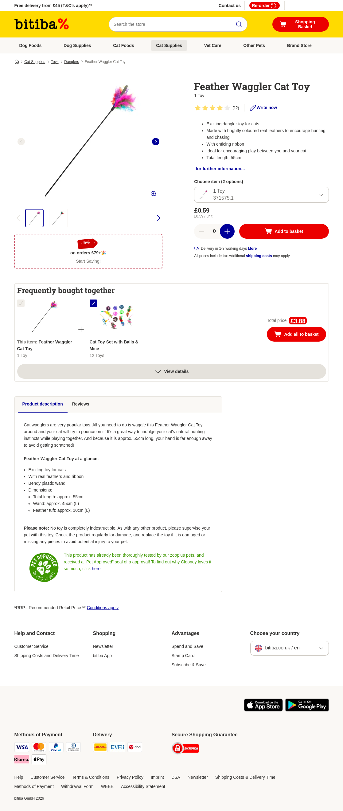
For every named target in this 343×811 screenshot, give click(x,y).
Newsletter (103, 646)
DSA (175, 777)
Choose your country (275, 633)
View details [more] (171, 371)
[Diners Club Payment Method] (73, 748)
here (96, 568)
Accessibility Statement (143, 786)
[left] (21, 141)
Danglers (71, 62)
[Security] (185, 749)
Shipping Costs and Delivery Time (46, 655)
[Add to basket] (284, 231)
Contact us (230, 5)
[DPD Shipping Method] (134, 748)
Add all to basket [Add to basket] (300, 335)
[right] (155, 141)
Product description (42, 404)
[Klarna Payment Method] (21, 760)
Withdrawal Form (77, 786)
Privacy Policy (130, 777)
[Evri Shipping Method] (117, 748)
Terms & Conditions (90, 777)
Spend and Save (188, 646)
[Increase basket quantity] (227, 231)
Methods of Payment (34, 786)
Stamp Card (183, 655)
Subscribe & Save (189, 664)
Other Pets (254, 45)
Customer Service (31, 646)
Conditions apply (103, 607)
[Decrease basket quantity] (201, 231)
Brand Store (299, 45)
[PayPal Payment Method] (56, 748)
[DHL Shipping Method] (100, 748)
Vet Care (212, 45)
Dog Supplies (77, 45)
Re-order (264, 5)
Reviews (80, 404)
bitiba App (102, 655)
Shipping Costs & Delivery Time (245, 777)
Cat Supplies (169, 45)
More (252, 248)
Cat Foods (123, 45)
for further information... (220, 168)
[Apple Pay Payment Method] (39, 760)
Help (18, 777)
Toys (55, 62)
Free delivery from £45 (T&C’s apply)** (53, 5)
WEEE (107, 786)
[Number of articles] (214, 231)
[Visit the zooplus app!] (263, 709)
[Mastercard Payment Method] (39, 748)
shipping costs (259, 256)
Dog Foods (30, 45)
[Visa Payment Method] (21, 748)
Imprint (157, 777)
